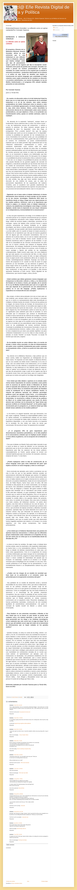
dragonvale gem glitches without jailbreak (22, 723)
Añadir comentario (10, 844)
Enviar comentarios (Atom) (17, 883)
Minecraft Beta (21, 788)
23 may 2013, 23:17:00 (18, 811)
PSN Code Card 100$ (23, 772)
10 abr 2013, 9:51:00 (18, 705)
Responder (11, 713)
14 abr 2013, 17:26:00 (18, 717)
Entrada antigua (44, 881)
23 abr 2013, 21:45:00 (18, 754)
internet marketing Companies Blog (24, 748)
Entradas (55, 27)
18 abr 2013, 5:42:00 (18, 729)
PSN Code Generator (25, 762)
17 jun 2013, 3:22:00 (18, 834)
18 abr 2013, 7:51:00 (18, 740)
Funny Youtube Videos (23, 734)
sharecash (23, 805)
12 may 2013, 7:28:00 (18, 778)
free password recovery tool (24, 711)
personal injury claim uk (21, 828)
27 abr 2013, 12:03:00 (18, 768)
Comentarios (56, 29)
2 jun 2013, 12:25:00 (18, 823)
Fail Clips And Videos (22, 840)
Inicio (28, 881)
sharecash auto (25, 817)
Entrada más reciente (10, 881)
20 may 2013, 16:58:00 (18, 793)
